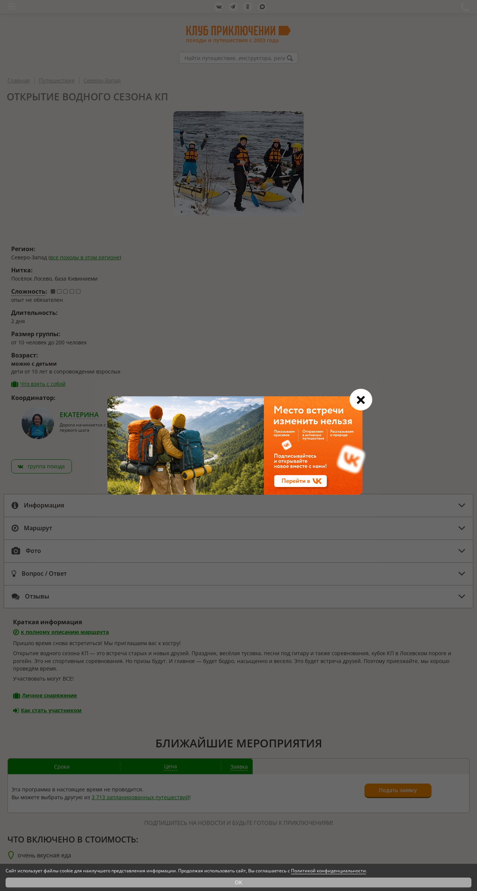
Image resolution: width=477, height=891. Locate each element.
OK (238, 882)
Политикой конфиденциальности (328, 870)
